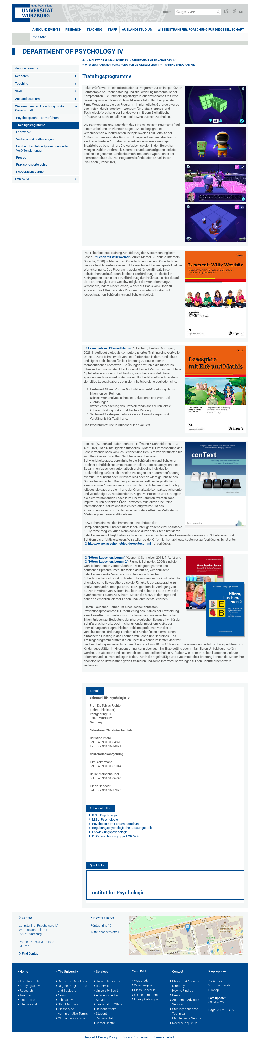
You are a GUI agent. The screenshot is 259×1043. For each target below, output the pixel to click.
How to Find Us (103, 917)
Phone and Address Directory (184, 983)
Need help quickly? (184, 1023)
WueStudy (140, 981)
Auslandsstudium (137, 29)
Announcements (46, 29)
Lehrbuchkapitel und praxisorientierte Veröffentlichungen (42, 148)
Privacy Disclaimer (135, 1037)
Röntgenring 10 (101, 925)
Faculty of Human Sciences (108, 60)
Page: (212, 1010)
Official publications (70, 1018)
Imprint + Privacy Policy (101, 1037)
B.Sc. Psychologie (104, 815)
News (61, 995)
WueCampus (142, 985)
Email (27, 946)
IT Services (102, 986)
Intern (167, 12)
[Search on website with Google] (198, 12)
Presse (21, 157)
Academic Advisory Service (108, 997)
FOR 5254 (39, 37)
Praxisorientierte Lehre (31, 164)
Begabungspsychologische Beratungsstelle (121, 828)
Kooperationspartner (30, 171)
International (27, 1004)
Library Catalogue (145, 999)
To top (213, 990)
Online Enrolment (145, 995)
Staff (112, 29)
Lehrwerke (23, 132)
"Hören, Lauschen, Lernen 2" (108, 561)
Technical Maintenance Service (185, 1016)
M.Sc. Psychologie (104, 819)
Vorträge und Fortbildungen (35, 139)
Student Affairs (105, 1009)
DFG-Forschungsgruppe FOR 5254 (116, 836)
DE (241, 12)
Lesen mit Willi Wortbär (113, 257)
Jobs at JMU (66, 1000)
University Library (107, 981)
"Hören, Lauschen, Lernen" (107, 557)
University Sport (106, 991)
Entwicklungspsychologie (109, 832)
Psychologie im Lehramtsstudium (115, 823)
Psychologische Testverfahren (37, 118)
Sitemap (215, 981)
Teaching (94, 29)
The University (29, 981)
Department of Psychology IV (73, 51)
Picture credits (219, 985)
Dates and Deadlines (71, 981)
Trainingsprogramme (30, 125)
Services (101, 972)
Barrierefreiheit (163, 1037)
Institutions (26, 1000)
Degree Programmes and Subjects (71, 988)
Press (175, 995)
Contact (27, 917)
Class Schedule (144, 990)
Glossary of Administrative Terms (72, 1011)
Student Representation (105, 1016)
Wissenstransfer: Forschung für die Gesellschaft (201, 29)
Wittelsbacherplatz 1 (105, 932)
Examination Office (108, 1004)
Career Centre (104, 1023)
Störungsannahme (184, 1009)
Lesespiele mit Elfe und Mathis (109, 348)
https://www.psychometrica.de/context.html (119, 543)
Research (73, 29)
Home (23, 972)
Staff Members (67, 1004)
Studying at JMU (30, 986)
